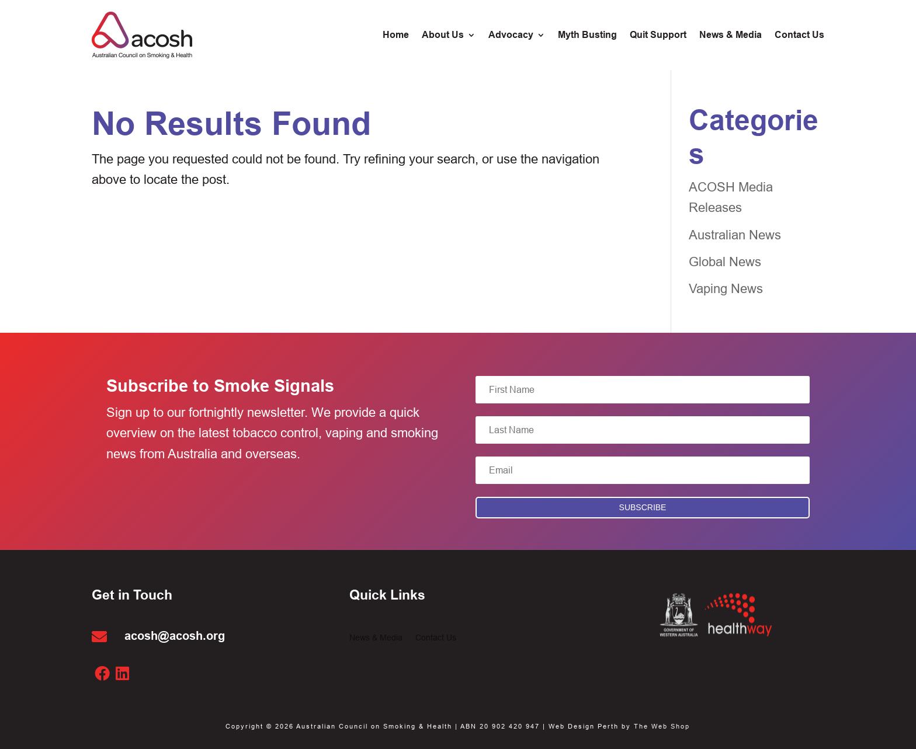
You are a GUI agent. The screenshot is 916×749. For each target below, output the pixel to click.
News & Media (376, 637)
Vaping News (726, 288)
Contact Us (435, 637)
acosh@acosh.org (174, 636)
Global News (725, 262)
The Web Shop (662, 726)
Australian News (735, 235)
